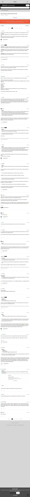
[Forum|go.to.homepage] (8, 5)
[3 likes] (4, 363)
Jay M (3, 222)
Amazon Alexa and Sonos (4, 10)
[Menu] (2, 2)
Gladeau (3, 412)
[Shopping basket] (27, 2)
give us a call (21, 47)
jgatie (3, 108)
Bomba (3, 394)
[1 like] (4, 59)
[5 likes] (4, 207)
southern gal (3, 334)
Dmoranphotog (4, 369)
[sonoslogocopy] (15, 2)
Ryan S (3, 127)
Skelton (3, 163)
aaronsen (3, 273)
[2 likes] (4, 39)
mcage (3, 97)
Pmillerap (3, 288)
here (1, 47)
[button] (1, 5)
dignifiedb (3, 76)
